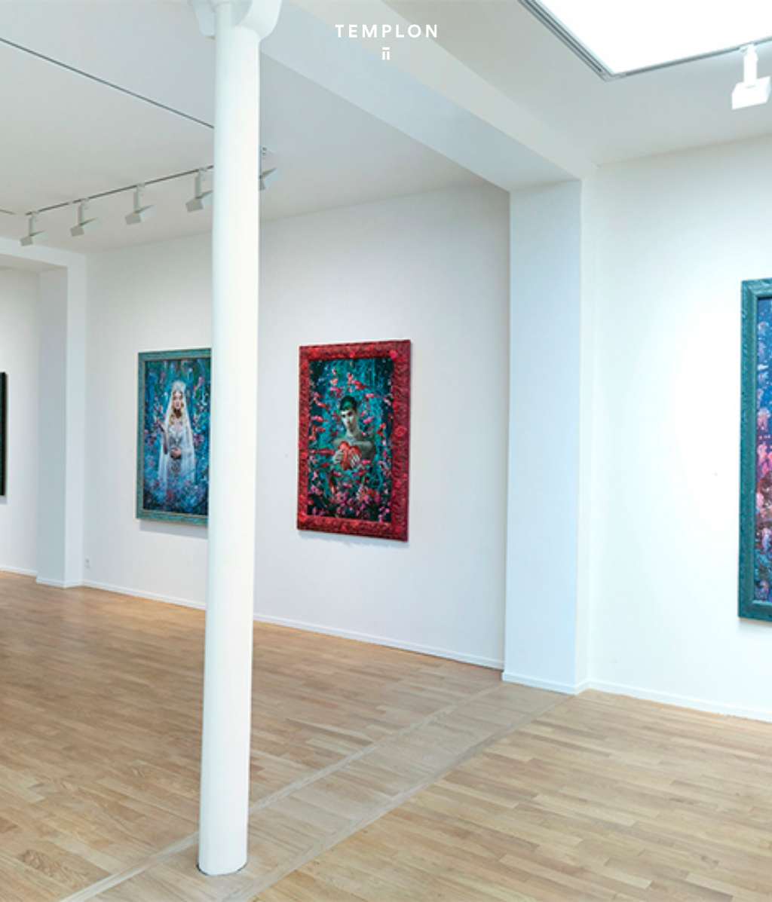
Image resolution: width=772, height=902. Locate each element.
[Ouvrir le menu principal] (741, 22)
